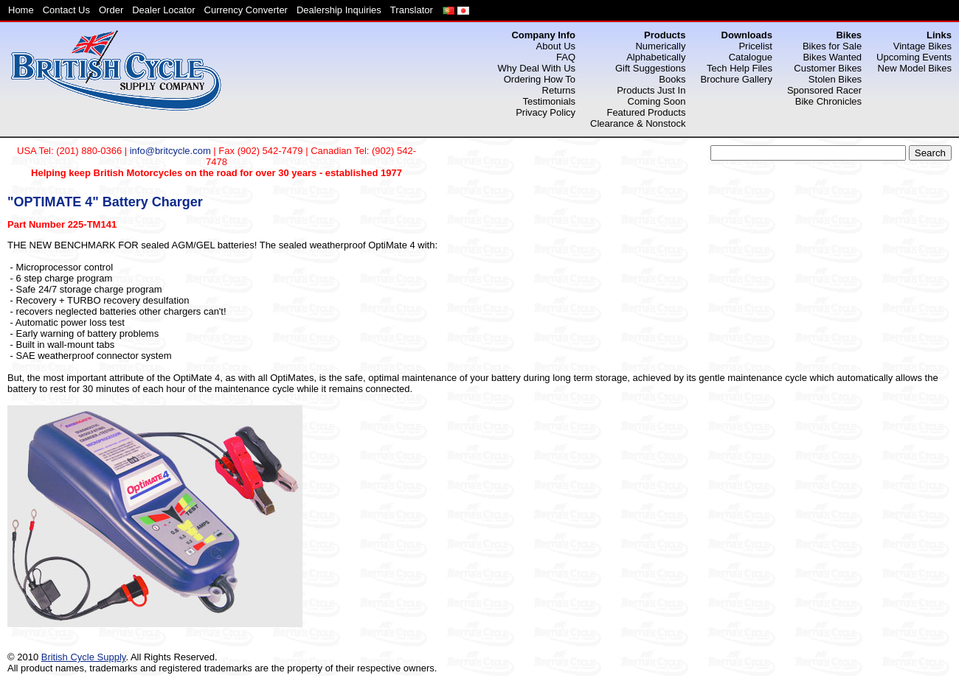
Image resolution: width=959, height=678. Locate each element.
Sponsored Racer (824, 90)
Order (111, 9)
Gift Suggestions (650, 68)
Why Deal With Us (536, 68)
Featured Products (645, 112)
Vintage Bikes (922, 46)
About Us (555, 46)
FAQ (565, 57)
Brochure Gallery (736, 79)
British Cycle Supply (83, 657)
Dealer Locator (163, 9)
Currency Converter (246, 9)
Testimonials (549, 101)
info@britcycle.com (170, 150)
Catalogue (750, 57)
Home (21, 9)
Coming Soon (657, 101)
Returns (559, 90)
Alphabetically (655, 57)
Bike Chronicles (828, 101)
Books (672, 79)
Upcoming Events (914, 57)
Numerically (660, 46)
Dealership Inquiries (339, 9)
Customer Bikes (828, 68)
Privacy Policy (545, 112)
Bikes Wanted (832, 57)
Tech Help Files (739, 68)
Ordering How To (539, 79)
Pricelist (755, 46)
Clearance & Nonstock (637, 123)
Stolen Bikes (835, 79)
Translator (411, 9)
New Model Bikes (915, 68)
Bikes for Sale (832, 46)
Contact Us (66, 9)
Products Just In (651, 90)
